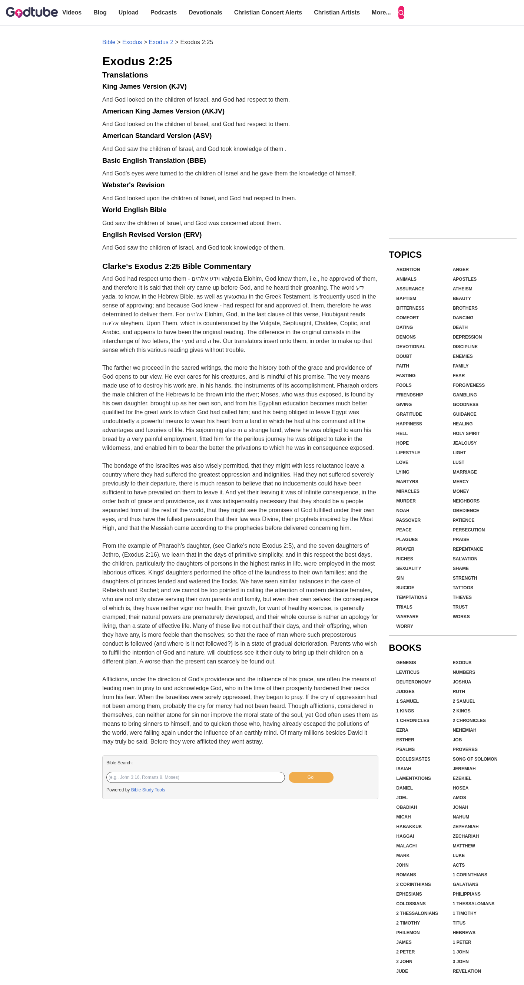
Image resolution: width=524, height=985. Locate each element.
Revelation (467, 971)
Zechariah (466, 836)
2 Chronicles (469, 720)
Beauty (462, 298)
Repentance (468, 549)
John (402, 865)
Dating (404, 327)
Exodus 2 (161, 42)
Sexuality (408, 568)
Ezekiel (462, 778)
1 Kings (405, 711)
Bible (109, 42)
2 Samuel (464, 701)
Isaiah (403, 768)
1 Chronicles (412, 720)
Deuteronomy (413, 682)
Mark (402, 855)
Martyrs (407, 481)
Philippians (467, 894)
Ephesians (409, 894)
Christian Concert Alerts (268, 12)
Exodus (132, 42)
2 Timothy (408, 923)
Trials (404, 607)
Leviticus (407, 672)
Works (461, 616)
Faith (402, 366)
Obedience (466, 510)
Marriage (465, 472)
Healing (463, 423)
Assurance (410, 288)
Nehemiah (465, 730)
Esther (405, 739)
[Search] (401, 12)
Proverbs (465, 749)
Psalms (405, 749)
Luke (459, 855)
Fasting (405, 375)
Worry (404, 626)
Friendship (409, 395)
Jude (402, 971)
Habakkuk (409, 826)
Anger (461, 269)
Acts (459, 865)
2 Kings (462, 711)
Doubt (404, 356)
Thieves (462, 597)
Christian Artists (337, 12)
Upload (129, 12)
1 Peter (462, 942)
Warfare (407, 616)
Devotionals (205, 12)
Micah (403, 817)
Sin (400, 578)
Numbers (464, 672)
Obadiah (406, 807)
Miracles (407, 491)
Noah (402, 510)
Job (457, 739)
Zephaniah (466, 826)
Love (402, 462)
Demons (406, 337)
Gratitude (409, 414)
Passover (408, 520)
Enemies (463, 356)
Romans (406, 874)
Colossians (410, 903)
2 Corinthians (413, 884)
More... (381, 12)
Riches (404, 558)
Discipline (465, 346)
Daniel (404, 788)
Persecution (469, 530)
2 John (404, 961)
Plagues (407, 539)
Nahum (461, 817)
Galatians (465, 884)
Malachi (406, 846)
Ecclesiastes (413, 759)
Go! (311, 777)
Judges (405, 691)
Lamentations (413, 778)
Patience (464, 520)
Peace (403, 530)
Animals (406, 279)
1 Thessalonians (474, 903)
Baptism (406, 298)
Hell (402, 433)
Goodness (465, 404)
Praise (461, 539)
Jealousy (465, 443)
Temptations (411, 597)
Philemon (407, 932)
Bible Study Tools (148, 790)
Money (461, 491)
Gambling (465, 395)
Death (460, 327)
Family (461, 366)
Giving (404, 404)
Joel (402, 797)
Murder (406, 501)
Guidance (465, 414)
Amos (459, 797)
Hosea (461, 788)
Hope (402, 443)
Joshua (462, 682)
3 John (461, 961)
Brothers (465, 308)
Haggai (405, 836)
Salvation (465, 558)
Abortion (408, 269)
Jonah (460, 807)
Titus (459, 923)
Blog (100, 12)
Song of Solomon (475, 759)
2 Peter (405, 952)
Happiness (409, 423)
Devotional (410, 346)
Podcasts (163, 12)
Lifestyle (408, 452)
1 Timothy (465, 913)
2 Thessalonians (417, 913)
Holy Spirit (466, 433)
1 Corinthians (470, 874)
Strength (465, 578)
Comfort (407, 317)
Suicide (405, 587)
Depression (467, 337)
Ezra (402, 730)
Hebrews (464, 932)
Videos (72, 12)
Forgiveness (469, 385)
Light (459, 452)
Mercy (461, 481)
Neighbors (466, 501)
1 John (461, 952)
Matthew (464, 846)
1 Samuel (407, 701)
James (403, 942)
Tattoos (463, 587)
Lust (458, 462)
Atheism (462, 288)
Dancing (463, 317)
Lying (402, 472)
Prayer (405, 549)
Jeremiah (464, 768)
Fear (459, 375)
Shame (461, 568)
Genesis (406, 662)
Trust (460, 607)
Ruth (459, 691)
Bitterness (410, 308)
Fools (403, 385)
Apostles (465, 279)
